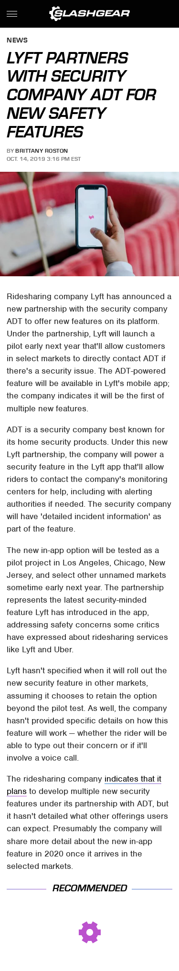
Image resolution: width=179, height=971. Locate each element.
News (17, 41)
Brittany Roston (41, 150)
